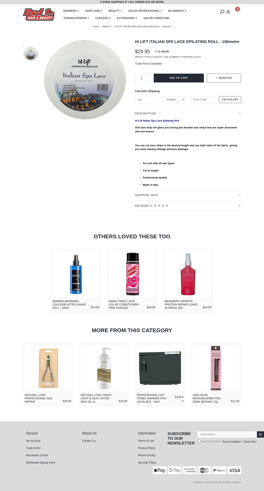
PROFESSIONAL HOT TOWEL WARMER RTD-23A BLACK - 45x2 (152, 398)
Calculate (230, 99)
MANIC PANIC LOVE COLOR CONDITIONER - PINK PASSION (124, 304)
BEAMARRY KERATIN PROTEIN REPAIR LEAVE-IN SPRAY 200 (181, 304)
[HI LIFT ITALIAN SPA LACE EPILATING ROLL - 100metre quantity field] (143, 78)
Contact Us (89, 440)
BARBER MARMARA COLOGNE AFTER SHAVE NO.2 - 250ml (69, 304)
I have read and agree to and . (227, 441)
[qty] (146, 99)
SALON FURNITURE (156, 18)
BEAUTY (114, 10)
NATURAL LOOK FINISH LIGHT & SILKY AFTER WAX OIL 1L (96, 398)
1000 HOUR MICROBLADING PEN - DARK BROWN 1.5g (207, 398)
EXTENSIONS (126, 18)
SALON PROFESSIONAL (144, 10)
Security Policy (147, 462)
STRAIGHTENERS (75, 18)
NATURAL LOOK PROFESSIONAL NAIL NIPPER (39, 398)
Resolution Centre (37, 455)
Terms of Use (146, 440)
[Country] (174, 99)
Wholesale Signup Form (40, 462)
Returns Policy (147, 455)
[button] (224, 78)
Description (145, 113)
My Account (33, 440)
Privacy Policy (146, 448)
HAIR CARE (92, 10)
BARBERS (70, 10)
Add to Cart (178, 78)
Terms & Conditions (231, 441)
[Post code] (202, 99)
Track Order (33, 448)
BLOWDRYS (176, 10)
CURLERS (102, 18)
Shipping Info (146, 195)
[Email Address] (227, 434)
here (174, 57)
